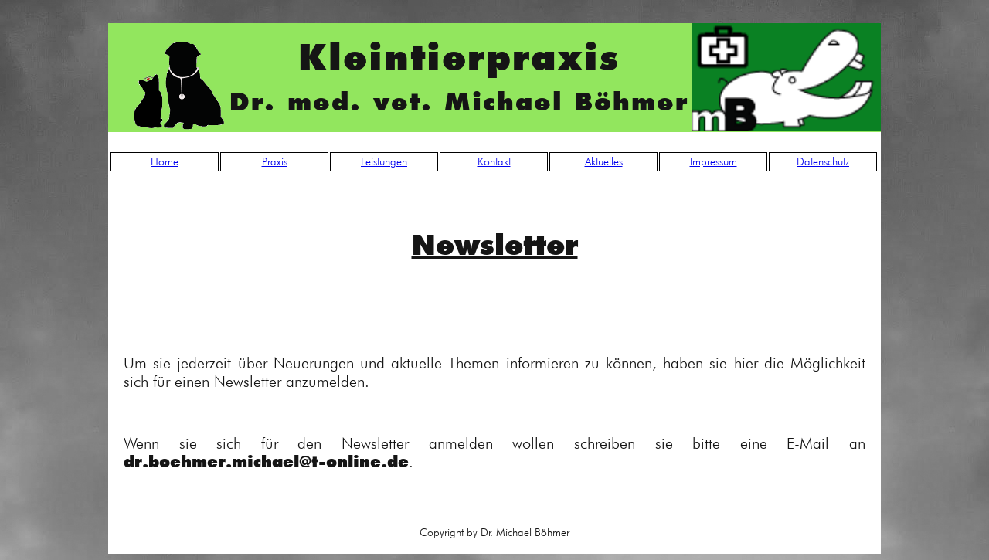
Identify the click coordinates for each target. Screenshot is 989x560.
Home (164, 161)
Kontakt (494, 161)
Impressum (713, 161)
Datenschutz (823, 161)
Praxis (274, 161)
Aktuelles (604, 161)
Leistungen (384, 161)
